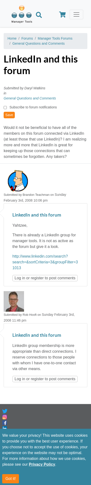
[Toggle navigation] (76, 14)
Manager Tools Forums (55, 38)
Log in (20, 278)
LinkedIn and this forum (36, 215)
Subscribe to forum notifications (33, 107)
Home (12, 38)
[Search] (39, 15)
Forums (27, 38)
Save (9, 115)
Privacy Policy (42, 467)
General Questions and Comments (38, 43)
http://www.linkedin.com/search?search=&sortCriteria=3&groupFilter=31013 (45, 262)
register (37, 278)
